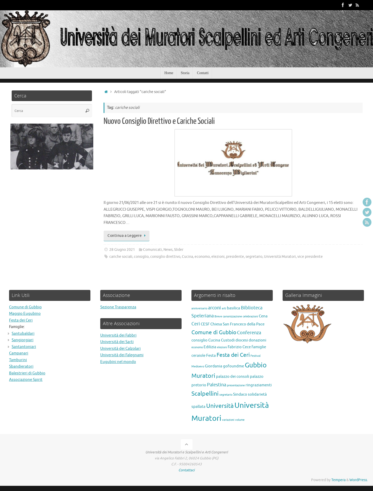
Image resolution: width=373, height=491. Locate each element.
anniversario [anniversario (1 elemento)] (199, 308)
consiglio (141, 256)
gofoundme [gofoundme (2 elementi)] (233, 366)
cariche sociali (120, 256)
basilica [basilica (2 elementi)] (233, 308)
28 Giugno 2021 (122, 249)
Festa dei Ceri (21, 320)
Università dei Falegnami (122, 355)
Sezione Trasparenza (118, 307)
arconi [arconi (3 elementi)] (214, 308)
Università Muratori (280, 256)
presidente (235, 256)
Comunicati (152, 249)
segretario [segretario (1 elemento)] (225, 394)
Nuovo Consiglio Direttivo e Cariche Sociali (159, 121)
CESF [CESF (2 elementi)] (205, 324)
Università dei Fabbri (118, 335)
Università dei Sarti (117, 341)
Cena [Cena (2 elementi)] (263, 316)
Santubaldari (23, 333)
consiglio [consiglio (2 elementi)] (199, 340)
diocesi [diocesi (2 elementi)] (241, 340)
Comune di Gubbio (25, 307)
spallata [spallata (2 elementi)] (198, 406)
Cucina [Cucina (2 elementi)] (214, 340)
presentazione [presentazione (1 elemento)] (236, 385)
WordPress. (358, 480)
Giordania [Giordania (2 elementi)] (213, 366)
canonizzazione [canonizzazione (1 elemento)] (232, 316)
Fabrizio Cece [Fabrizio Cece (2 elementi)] (239, 347)
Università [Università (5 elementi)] (220, 406)
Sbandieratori (21, 366)
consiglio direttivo (165, 256)
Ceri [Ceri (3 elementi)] (195, 324)
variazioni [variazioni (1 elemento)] (228, 420)
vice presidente (310, 256)
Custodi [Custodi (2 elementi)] (228, 340)
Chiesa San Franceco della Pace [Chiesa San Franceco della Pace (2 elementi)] (237, 324)
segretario (254, 256)
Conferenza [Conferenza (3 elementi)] (249, 333)
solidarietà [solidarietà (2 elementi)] (257, 394)
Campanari (18, 353)
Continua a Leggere (127, 235)
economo (202, 256)
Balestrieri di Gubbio (27, 373)
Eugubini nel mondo (118, 361)
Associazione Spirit (25, 379)
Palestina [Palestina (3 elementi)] (216, 385)
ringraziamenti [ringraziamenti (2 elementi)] (259, 385)
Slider (178, 249)
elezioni (218, 256)
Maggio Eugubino (25, 313)
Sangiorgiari (22, 340)
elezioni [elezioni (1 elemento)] (222, 347)
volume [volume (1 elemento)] (240, 420)
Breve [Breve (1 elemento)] (218, 316)
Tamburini (18, 360)
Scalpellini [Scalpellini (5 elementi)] (205, 393)
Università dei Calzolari (120, 348)
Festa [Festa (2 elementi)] (211, 355)
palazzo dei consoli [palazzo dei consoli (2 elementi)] (232, 376)
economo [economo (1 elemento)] (197, 347)
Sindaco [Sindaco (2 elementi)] (240, 394)
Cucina (187, 256)
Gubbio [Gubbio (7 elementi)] (256, 365)
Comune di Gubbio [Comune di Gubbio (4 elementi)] (213, 332)
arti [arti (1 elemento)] (224, 308)
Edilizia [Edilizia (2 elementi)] (210, 347)
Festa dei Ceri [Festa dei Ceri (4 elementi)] (233, 355)
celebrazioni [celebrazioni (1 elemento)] (250, 316)
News (168, 249)
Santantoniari (24, 346)
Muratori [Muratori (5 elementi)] (203, 376)
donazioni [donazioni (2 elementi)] (257, 340)
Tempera (338, 480)
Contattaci (186, 470)
